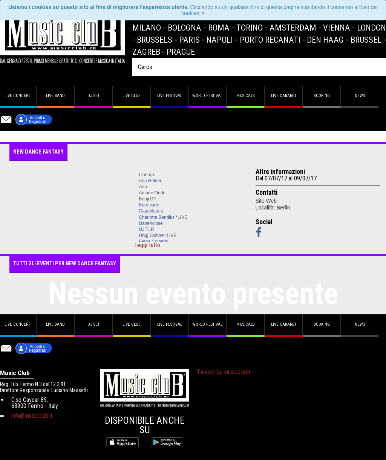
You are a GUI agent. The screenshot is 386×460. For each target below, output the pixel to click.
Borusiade (149, 205)
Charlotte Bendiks (157, 217)
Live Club (132, 95)
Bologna (184, 27)
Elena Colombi (153, 241)
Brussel (366, 40)
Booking (322, 95)
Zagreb (146, 52)
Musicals (245, 95)
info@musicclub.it (31, 415)
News (360, 95)
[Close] (203, 13)
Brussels (154, 40)
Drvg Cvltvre (151, 235)
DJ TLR (146, 229)
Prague (181, 52)
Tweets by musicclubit (223, 371)
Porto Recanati (270, 40)
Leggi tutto (147, 245)
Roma (219, 27)
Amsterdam (293, 27)
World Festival (207, 95)
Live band (55, 95)
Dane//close (150, 223)
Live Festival (169, 95)
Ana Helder (150, 180)
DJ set (93, 95)
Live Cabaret (283, 95)
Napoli (219, 40)
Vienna (336, 27)
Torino (249, 27)
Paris (189, 40)
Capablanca (151, 211)
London (371, 27)
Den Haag (325, 40)
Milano (146, 27)
